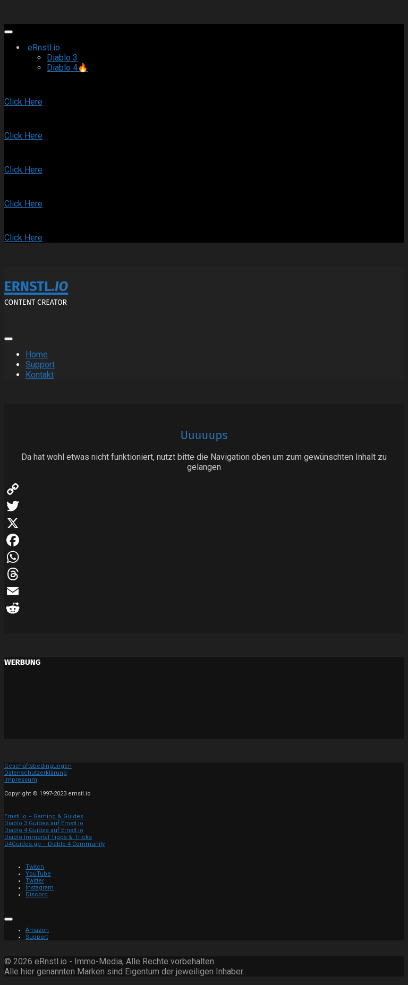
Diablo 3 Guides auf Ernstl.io (43, 823)
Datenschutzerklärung (35, 772)
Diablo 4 (67, 68)
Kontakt (40, 375)
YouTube (38, 873)
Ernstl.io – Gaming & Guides (43, 816)
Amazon (37, 930)
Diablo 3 (62, 58)
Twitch (35, 866)
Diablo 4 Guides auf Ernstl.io (43, 830)
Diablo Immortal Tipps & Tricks (48, 837)
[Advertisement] (204, 707)
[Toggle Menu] (8, 31)
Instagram (40, 887)
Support (40, 364)
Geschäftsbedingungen (38, 766)
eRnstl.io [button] (57, 47)
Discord (37, 894)
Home (37, 354)
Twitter (35, 880)
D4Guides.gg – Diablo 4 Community (54, 844)
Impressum (20, 779)
